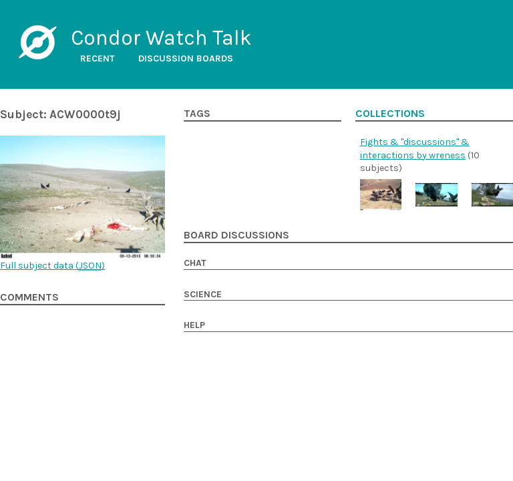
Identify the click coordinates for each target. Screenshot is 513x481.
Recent (97, 58)
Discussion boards (185, 58)
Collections (390, 114)
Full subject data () (52, 265)
